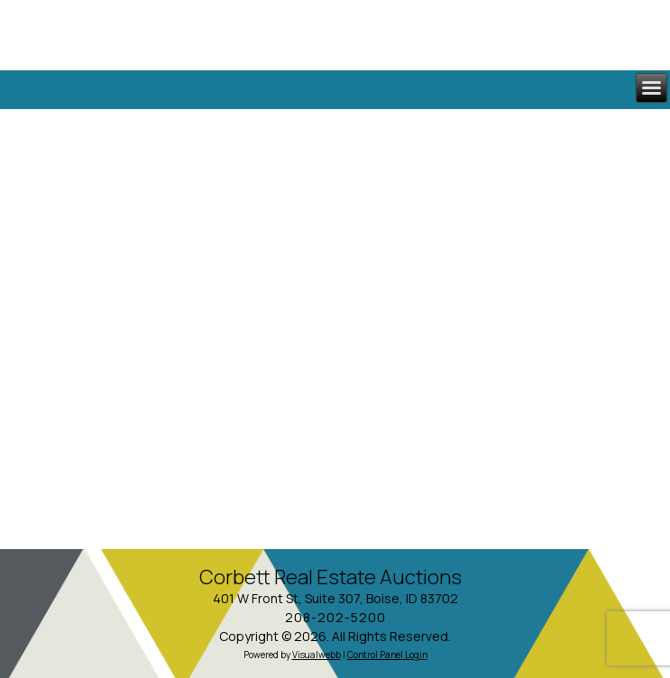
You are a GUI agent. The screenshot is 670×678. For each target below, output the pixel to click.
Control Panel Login (387, 654)
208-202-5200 (335, 617)
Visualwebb (316, 654)
